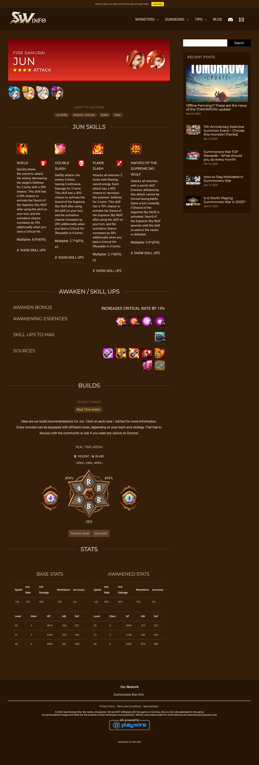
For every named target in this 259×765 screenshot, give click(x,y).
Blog (217, 19)
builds (104, 120)
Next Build (100, 539)
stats (118, 120)
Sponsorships (150, 711)
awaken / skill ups (84, 120)
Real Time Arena (88, 415)
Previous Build (80, 539)
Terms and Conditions (129, 711)
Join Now (157, 4)
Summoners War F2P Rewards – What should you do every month (223, 155)
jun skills (61, 120)
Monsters (145, 19)
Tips (199, 19)
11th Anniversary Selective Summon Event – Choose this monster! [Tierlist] (224, 130)
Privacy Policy (107, 711)
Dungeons (174, 19)
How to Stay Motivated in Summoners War (223, 179)
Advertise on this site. (129, 747)
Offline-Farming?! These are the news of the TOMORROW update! (216, 107)
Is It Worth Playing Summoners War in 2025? (224, 200)
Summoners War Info (129, 700)
